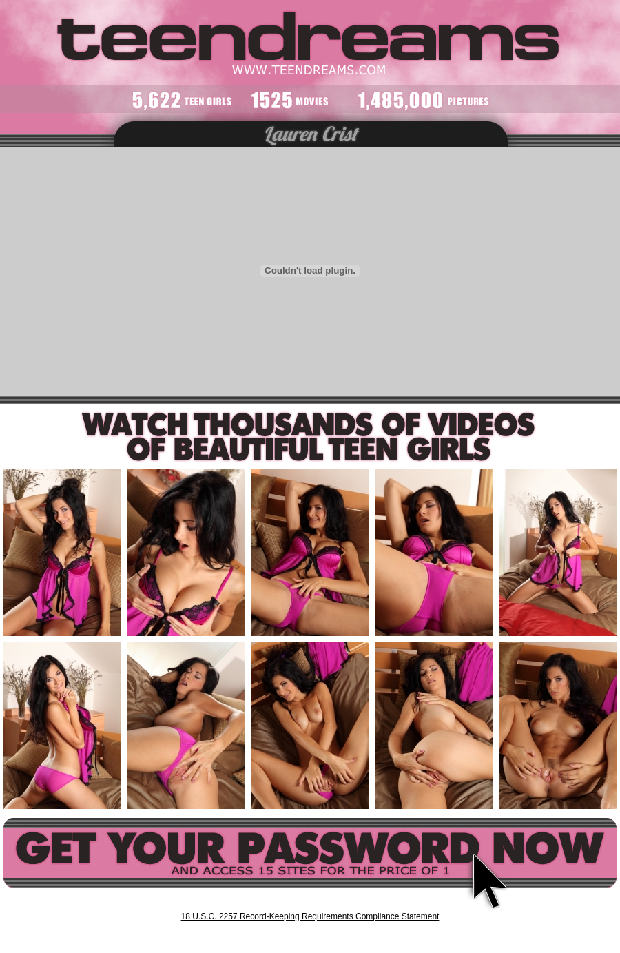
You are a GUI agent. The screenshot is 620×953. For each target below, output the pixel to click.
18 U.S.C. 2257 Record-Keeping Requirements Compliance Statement (310, 916)
